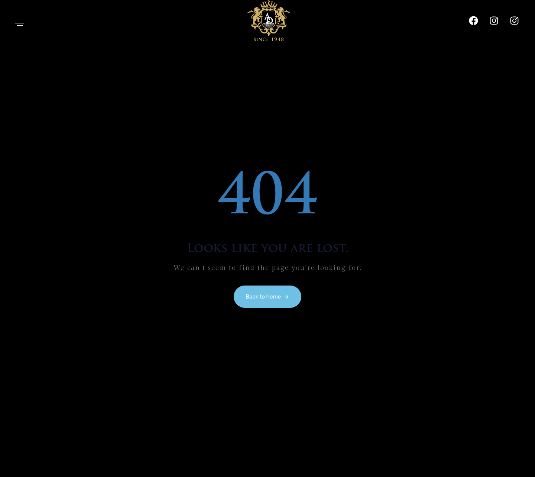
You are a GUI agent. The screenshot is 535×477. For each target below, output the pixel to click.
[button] (19, 23)
